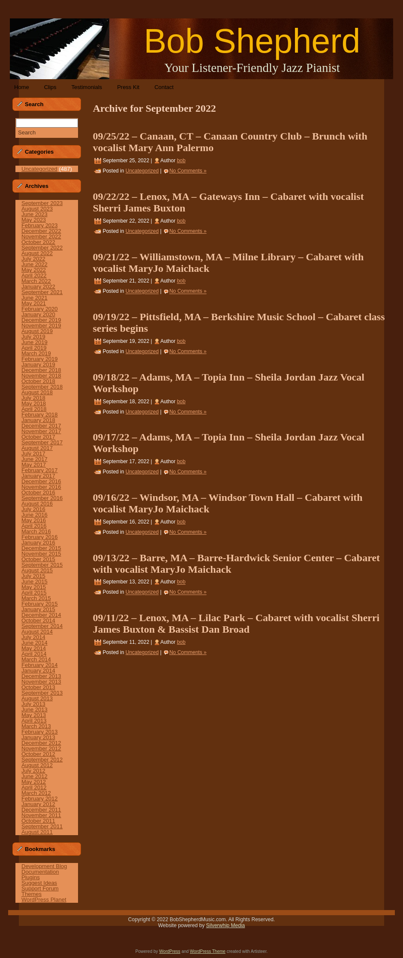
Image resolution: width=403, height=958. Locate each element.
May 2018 (33, 403)
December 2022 (41, 231)
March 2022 (36, 281)
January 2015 (38, 609)
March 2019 (36, 353)
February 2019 (39, 359)
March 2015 (36, 598)
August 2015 (37, 570)
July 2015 (33, 576)
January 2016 (38, 542)
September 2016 (42, 498)
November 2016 (41, 487)
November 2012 (41, 748)
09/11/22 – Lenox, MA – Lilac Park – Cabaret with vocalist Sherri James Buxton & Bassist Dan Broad (236, 623)
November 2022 (41, 236)
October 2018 (38, 381)
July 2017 (33, 453)
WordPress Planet (43, 899)
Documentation (40, 872)
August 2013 (37, 698)
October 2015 (38, 559)
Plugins (30, 877)
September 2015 (42, 565)
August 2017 (37, 448)
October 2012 (38, 754)
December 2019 (41, 320)
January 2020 (38, 314)
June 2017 (34, 459)
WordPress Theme (208, 951)
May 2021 (33, 303)
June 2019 (34, 342)
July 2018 (33, 398)
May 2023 (33, 220)
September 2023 (42, 203)
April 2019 (34, 348)
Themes (31, 894)
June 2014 (34, 643)
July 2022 (33, 259)
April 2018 (34, 409)
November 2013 (41, 681)
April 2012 (34, 787)
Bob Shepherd (252, 41)
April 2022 (34, 275)
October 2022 (38, 242)
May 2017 (33, 464)
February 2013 (39, 732)
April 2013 (34, 720)
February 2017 (39, 470)
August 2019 (37, 331)
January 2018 (38, 420)
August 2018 (37, 392)
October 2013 (38, 687)
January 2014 (38, 670)
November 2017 (41, 431)
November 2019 (41, 325)
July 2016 (33, 509)
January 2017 (38, 476)
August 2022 (37, 253)
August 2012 (37, 765)
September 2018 (42, 387)
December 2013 (41, 676)
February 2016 (39, 537)
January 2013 (38, 737)
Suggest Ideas (39, 883)
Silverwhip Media (225, 925)
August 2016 (37, 503)
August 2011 (37, 832)
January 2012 (38, 804)
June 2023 (34, 214)
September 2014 (42, 626)
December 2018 (41, 370)
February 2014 (39, 665)
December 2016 (41, 481)
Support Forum (40, 888)
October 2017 (38, 437)
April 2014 (34, 654)
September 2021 (42, 292)
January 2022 (38, 286)
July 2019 (33, 336)
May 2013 (33, 715)
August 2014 (37, 631)
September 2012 (42, 759)
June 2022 (34, 264)
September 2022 (42, 247)
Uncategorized (39, 169)
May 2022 (33, 270)
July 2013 (33, 704)
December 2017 (41, 425)
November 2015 (41, 553)
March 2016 (36, 531)
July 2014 (33, 637)
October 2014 (38, 620)
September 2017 (42, 442)
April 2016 (34, 526)
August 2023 (37, 208)
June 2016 (34, 515)
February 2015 (39, 604)
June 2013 (34, 709)
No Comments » (188, 171)
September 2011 (42, 826)
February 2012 (39, 798)
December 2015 (41, 548)
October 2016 (38, 492)
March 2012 (36, 793)
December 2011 (41, 809)
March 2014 (36, 659)
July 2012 (33, 771)
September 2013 (42, 693)
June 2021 (34, 298)
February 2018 (39, 414)
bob (181, 161)
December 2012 (41, 743)
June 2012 (34, 776)
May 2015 (33, 587)
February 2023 (39, 225)
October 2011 (38, 821)
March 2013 (36, 726)
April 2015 (34, 592)
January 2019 (38, 364)
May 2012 (33, 782)
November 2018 (41, 375)
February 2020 (39, 309)
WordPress (169, 951)
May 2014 (33, 648)
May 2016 (33, 520)
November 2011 (41, 815)
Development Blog (44, 866)
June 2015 (34, 581)
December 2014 (41, 615)
